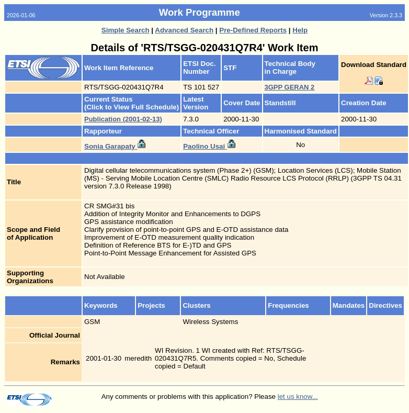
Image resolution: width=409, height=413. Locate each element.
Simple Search (125, 30)
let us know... (298, 396)
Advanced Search (184, 30)
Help (300, 30)
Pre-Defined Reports (253, 30)
